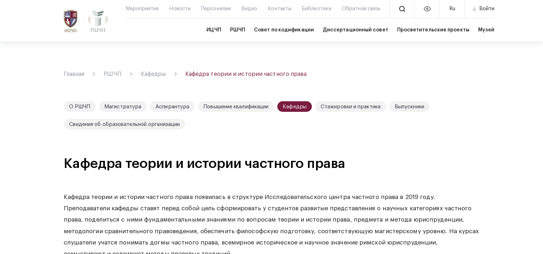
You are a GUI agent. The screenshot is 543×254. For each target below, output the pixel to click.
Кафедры (153, 74)
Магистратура (122, 106)
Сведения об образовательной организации (124, 124)
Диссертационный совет (355, 30)
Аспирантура (172, 106)
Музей (486, 30)
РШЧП (237, 30)
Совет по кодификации (284, 30)
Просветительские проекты (433, 30)
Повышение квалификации (236, 106)
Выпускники (409, 106)
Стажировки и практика (351, 106)
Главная (74, 74)
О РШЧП (80, 106)
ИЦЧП (213, 30)
